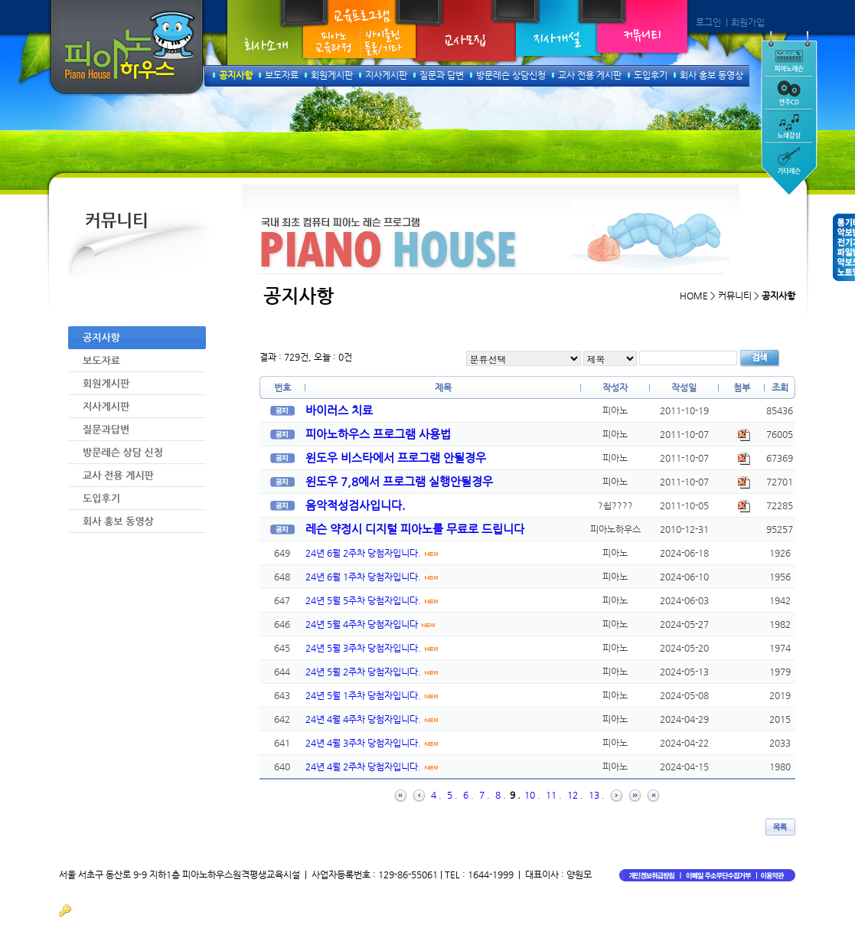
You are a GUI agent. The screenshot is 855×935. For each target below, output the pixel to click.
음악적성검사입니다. (355, 505)
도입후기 (650, 75)
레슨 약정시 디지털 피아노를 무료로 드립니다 (414, 528)
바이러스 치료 (339, 410)
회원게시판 (332, 75)
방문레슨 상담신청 (511, 75)
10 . (532, 795)
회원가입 (748, 22)
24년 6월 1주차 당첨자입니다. (372, 576)
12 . (575, 795)
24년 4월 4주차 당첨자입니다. (372, 719)
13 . (597, 795)
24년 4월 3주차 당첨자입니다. (372, 742)
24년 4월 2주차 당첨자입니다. (372, 766)
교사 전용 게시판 (590, 75)
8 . (500, 795)
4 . (436, 795)
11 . (554, 795)
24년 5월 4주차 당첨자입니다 (370, 624)
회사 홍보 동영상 (711, 75)
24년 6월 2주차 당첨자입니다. (372, 553)
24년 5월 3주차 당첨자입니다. (372, 647)
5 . (452, 795)
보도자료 (282, 75)
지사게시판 (386, 75)
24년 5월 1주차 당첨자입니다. (372, 695)
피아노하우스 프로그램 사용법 (378, 433)
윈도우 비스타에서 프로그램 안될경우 (395, 457)
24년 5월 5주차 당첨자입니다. (372, 600)
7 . (484, 795)
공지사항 (236, 75)
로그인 (708, 22)
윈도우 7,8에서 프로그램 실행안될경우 (399, 481)
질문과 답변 (441, 75)
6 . (468, 795)
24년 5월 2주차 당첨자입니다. (372, 671)
